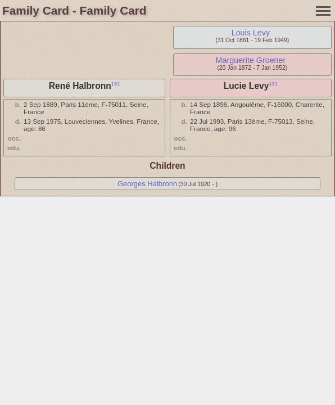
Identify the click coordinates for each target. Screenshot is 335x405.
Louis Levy (251, 32)
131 (115, 84)
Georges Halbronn (147, 183)
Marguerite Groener (251, 60)
